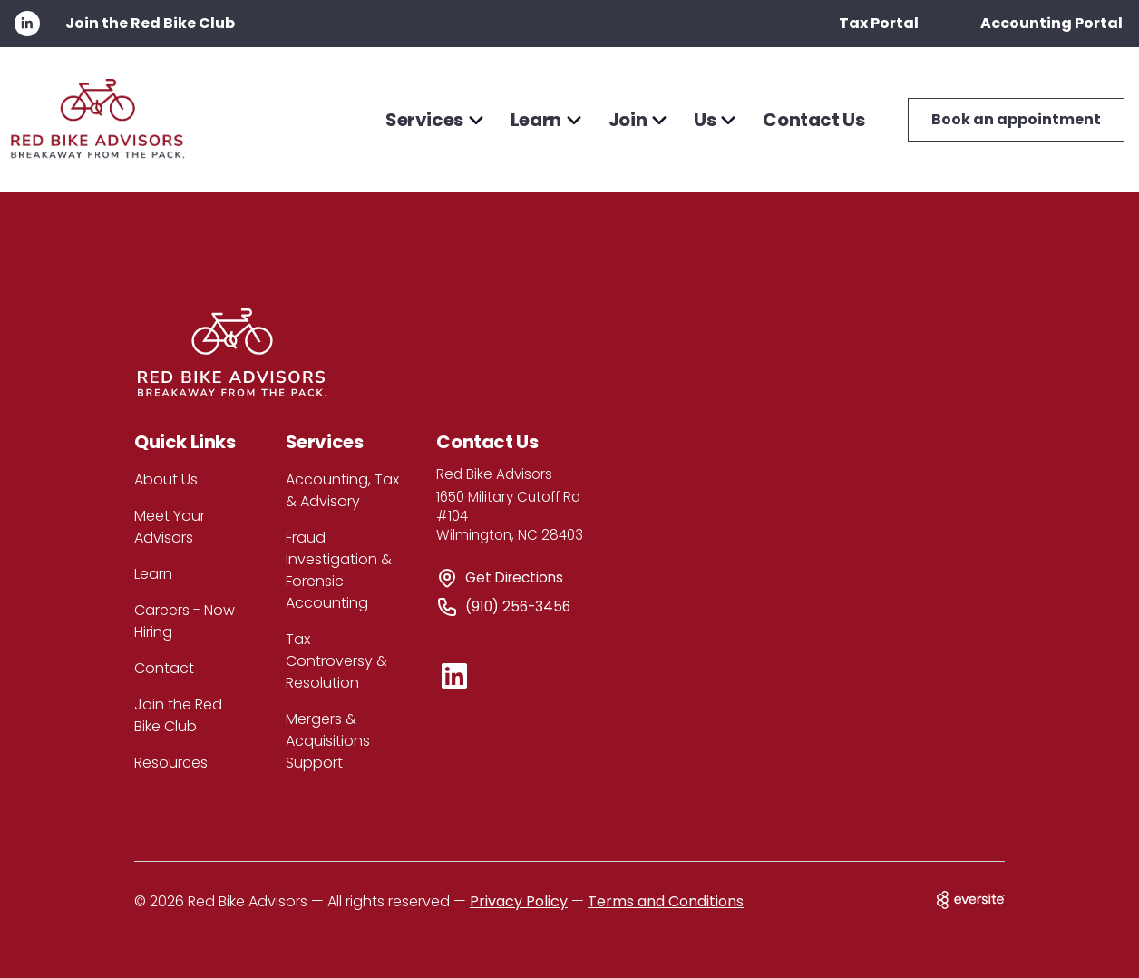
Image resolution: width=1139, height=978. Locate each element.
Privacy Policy (519, 901)
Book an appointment (1016, 119)
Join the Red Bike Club (150, 23)
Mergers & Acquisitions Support (328, 741)
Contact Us (813, 120)
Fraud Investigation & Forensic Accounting (339, 570)
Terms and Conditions (666, 901)
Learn (153, 573)
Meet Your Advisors (169, 526)
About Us (166, 479)
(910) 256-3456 (517, 606)
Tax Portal (879, 23)
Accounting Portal (1051, 23)
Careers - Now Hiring (184, 621)
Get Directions (514, 577)
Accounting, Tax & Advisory (342, 490)
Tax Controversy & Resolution (336, 661)
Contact (164, 668)
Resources (171, 762)
